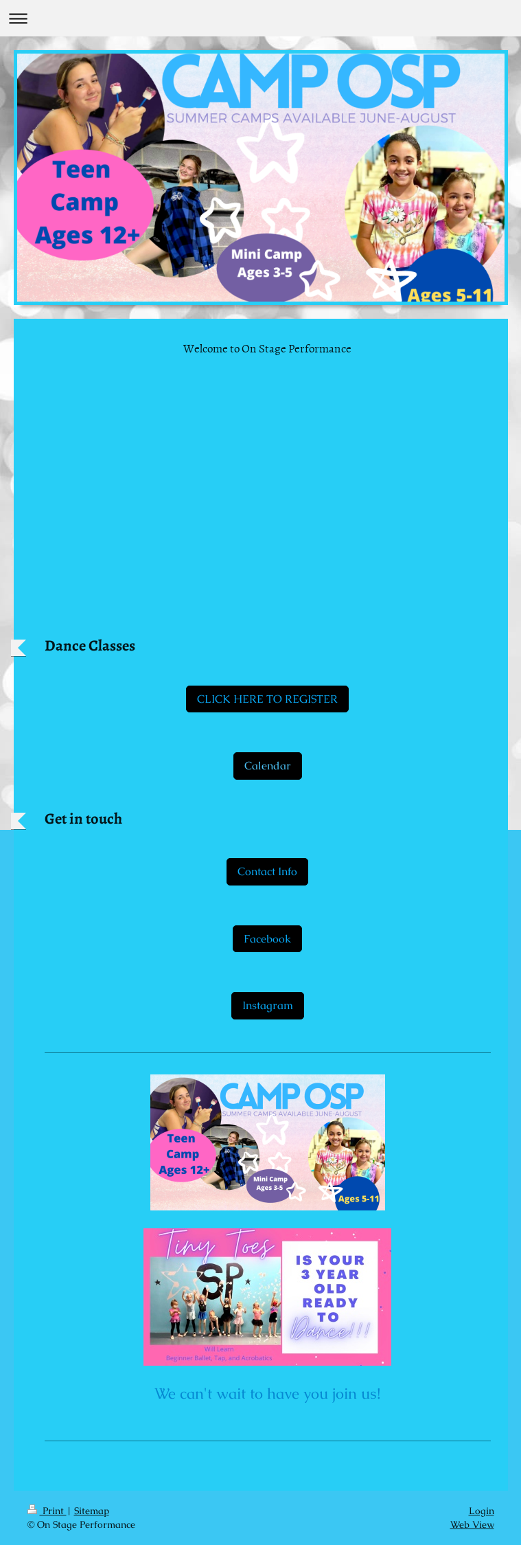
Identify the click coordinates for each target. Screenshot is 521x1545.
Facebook (267, 939)
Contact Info (267, 871)
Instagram (267, 1005)
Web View (472, 1524)
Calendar (267, 765)
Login (481, 1510)
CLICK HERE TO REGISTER (267, 699)
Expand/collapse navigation (260, 18)
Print (47, 1510)
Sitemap (91, 1510)
